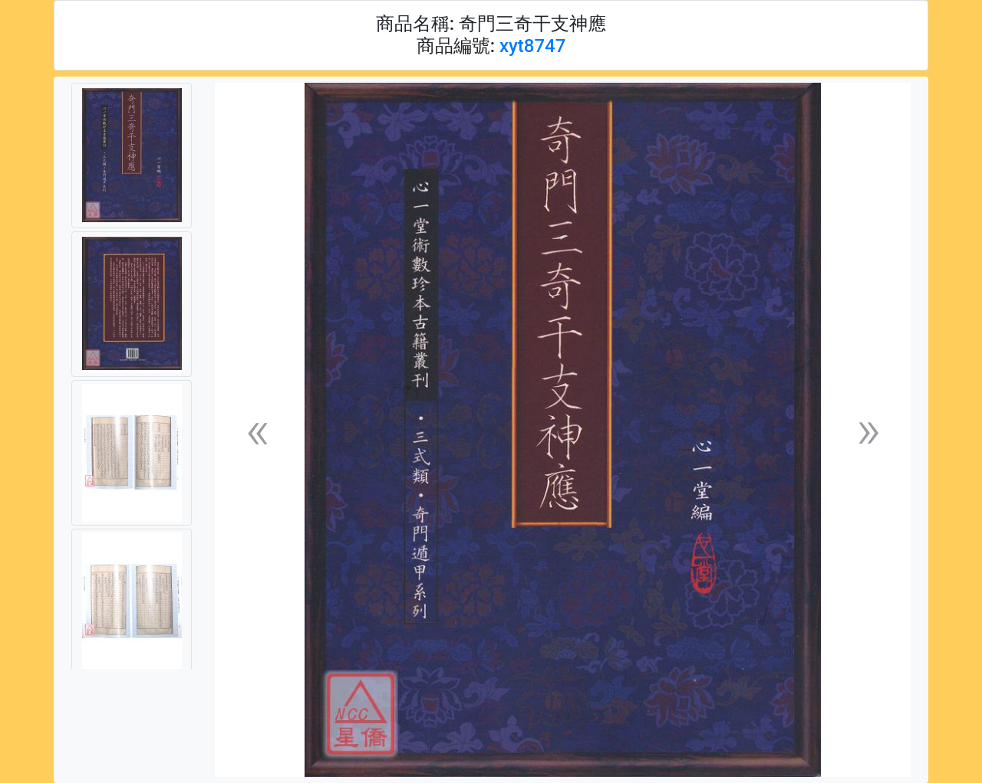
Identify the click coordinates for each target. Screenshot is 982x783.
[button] (257, 430)
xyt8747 (532, 46)
